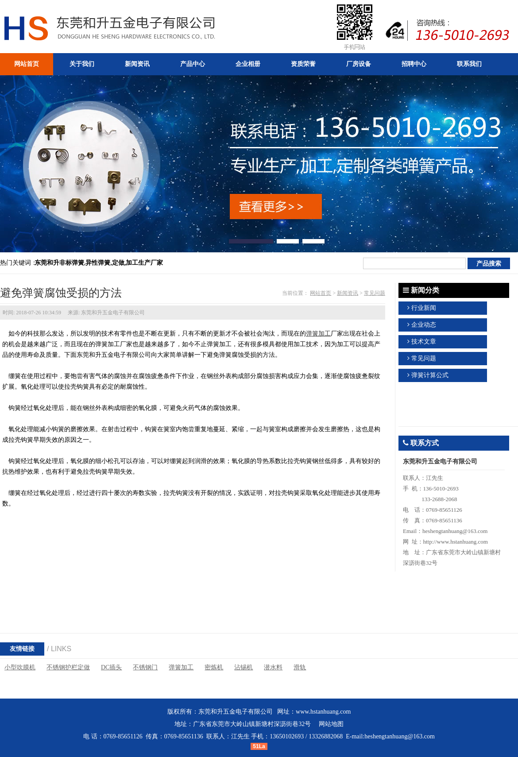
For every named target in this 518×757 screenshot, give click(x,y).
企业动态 (423, 324)
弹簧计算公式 (429, 375)
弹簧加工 (318, 333)
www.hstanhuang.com (323, 711)
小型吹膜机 (19, 667)
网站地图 (331, 724)
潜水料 (273, 667)
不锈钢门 (145, 667)
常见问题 (374, 293)
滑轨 (300, 667)
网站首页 (320, 293)
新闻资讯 (347, 293)
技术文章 (423, 341)
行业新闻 (423, 308)
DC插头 (111, 667)
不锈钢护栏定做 (68, 667)
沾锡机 (243, 667)
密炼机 (214, 667)
